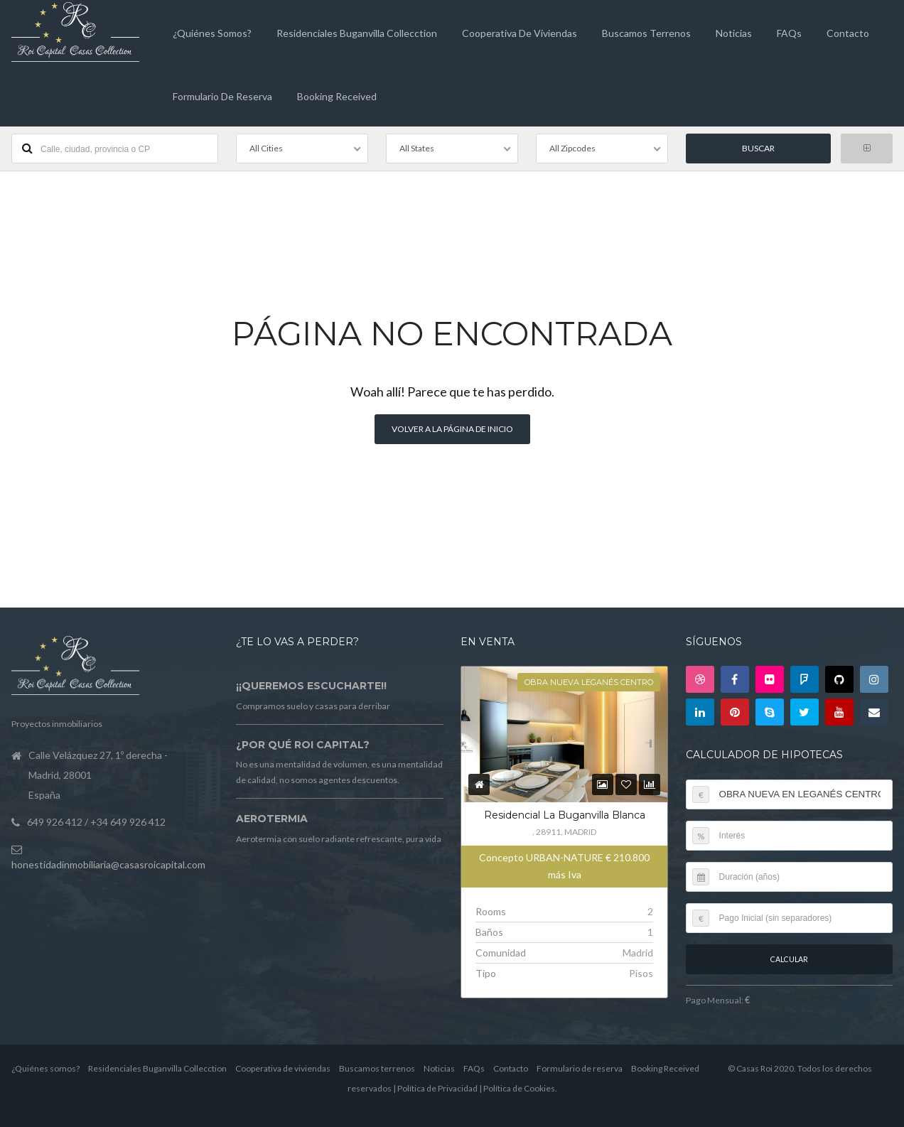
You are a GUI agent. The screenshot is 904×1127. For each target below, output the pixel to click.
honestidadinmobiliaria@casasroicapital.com (108, 864)
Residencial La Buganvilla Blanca (564, 815)
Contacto (848, 33)
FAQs (789, 33)
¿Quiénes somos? (212, 33)
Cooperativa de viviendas (519, 33)
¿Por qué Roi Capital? (303, 744)
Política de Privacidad (437, 1088)
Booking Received (337, 96)
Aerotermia (272, 818)
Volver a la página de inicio (452, 429)
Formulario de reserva (222, 96)
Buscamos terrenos (646, 33)
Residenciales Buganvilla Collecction (356, 33)
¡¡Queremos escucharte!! (311, 685)
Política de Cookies (519, 1088)
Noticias (734, 33)
